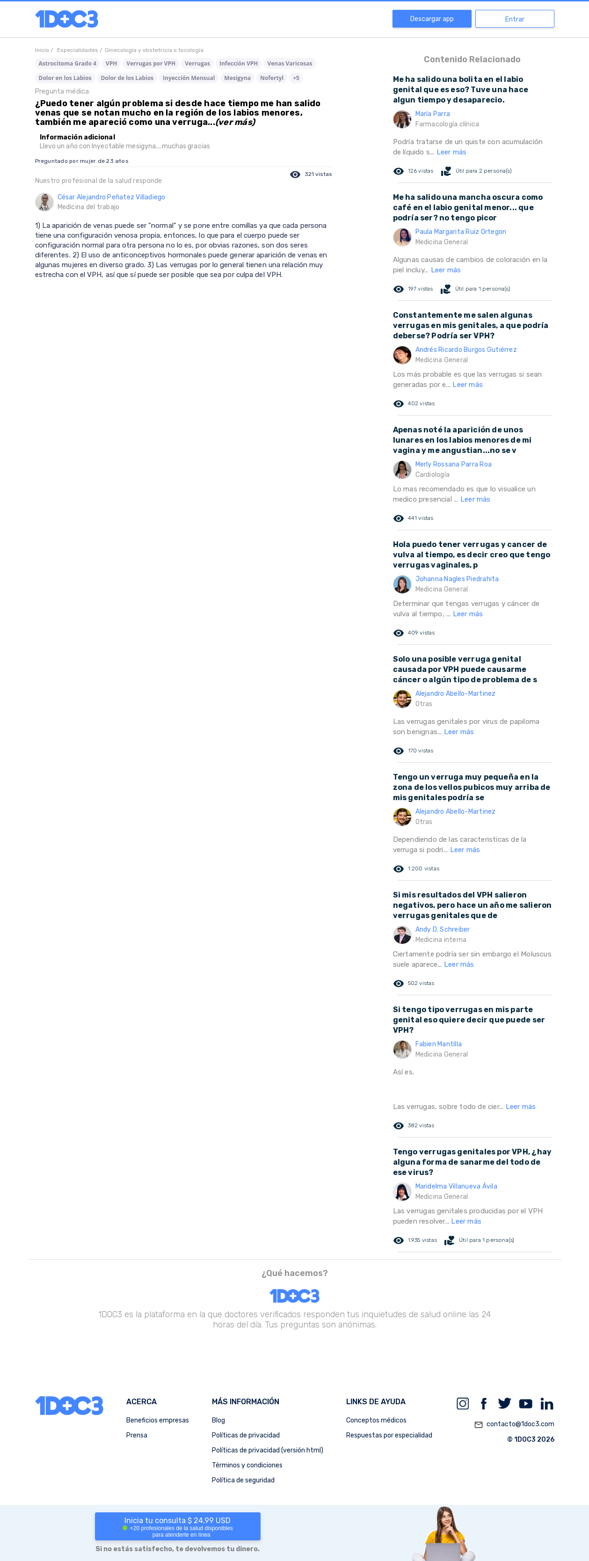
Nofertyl (272, 78)
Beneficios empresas (157, 1420)
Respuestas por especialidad (389, 1435)
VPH (111, 63)
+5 (296, 78)
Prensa (136, 1435)
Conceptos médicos (376, 1420)
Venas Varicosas (289, 63)
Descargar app (432, 19)
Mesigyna (237, 78)
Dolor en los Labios (65, 78)
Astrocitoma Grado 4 (67, 63)
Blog (218, 1420)
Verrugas (197, 63)
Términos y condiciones (247, 1465)
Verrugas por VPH (150, 63)
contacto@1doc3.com (514, 1425)
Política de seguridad (243, 1480)
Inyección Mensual (189, 78)
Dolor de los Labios (127, 78)
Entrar (514, 19)
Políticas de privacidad (246, 1435)
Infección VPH (238, 63)
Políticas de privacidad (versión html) (267, 1450)
